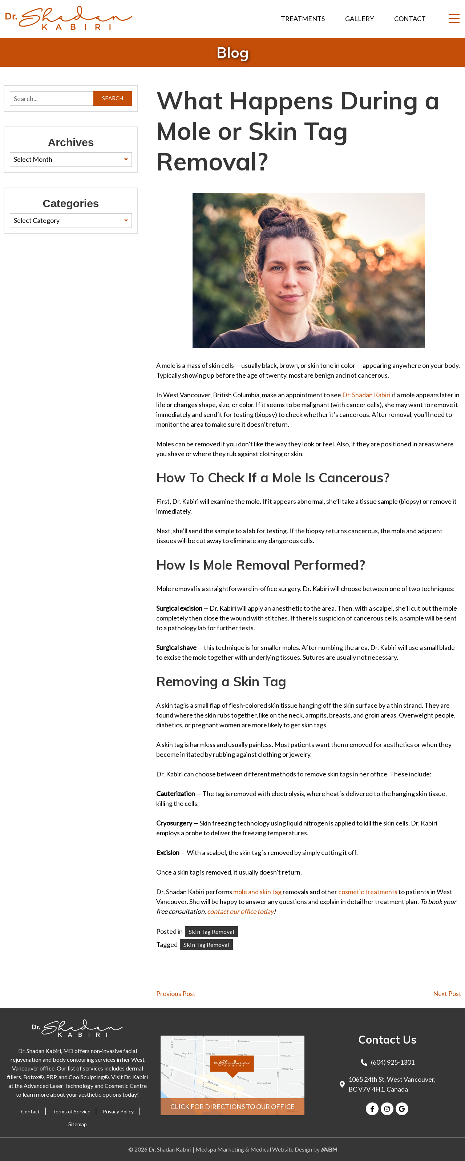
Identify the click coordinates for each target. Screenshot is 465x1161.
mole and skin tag (257, 892)
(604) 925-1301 (388, 1062)
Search (112, 98)
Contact (410, 19)
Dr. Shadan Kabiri (366, 395)
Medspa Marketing (220, 1149)
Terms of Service (71, 1111)
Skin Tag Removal (211, 931)
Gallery (359, 19)
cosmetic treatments (367, 892)
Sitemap (77, 1124)
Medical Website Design (281, 1149)
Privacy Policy (118, 1111)
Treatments (303, 19)
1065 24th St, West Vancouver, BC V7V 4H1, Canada (388, 1084)
